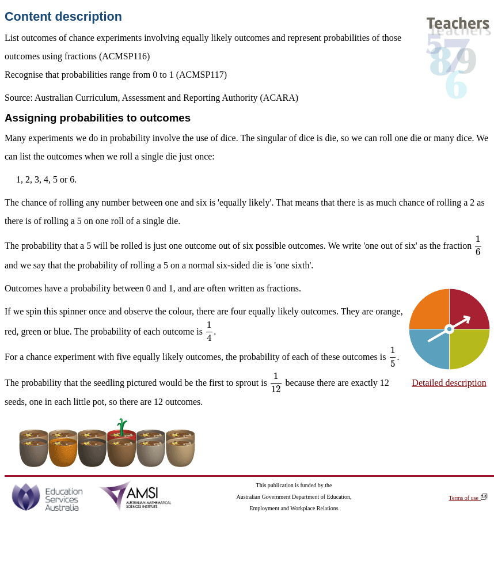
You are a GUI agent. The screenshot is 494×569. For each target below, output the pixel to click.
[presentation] (478, 246)
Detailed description (449, 383)
